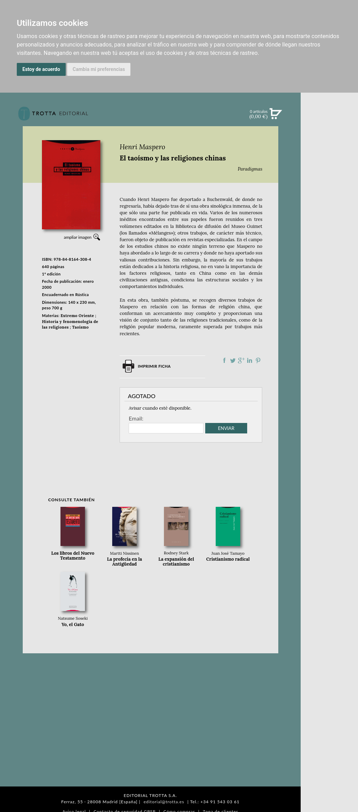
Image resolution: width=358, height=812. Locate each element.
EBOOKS (329, 175)
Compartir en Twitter (233, 360)
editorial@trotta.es (164, 801)
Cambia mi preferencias (99, 69)
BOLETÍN (329, 204)
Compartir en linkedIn (249, 360)
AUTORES (329, 343)
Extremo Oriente (77, 315)
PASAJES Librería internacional (329, 371)
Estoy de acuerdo (41, 69)
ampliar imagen (77, 237)
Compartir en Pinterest (258, 360)
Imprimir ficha (154, 366)
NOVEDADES (329, 146)
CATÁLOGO (329, 160)
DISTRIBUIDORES (330, 361)
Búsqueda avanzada (329, 124)
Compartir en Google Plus (241, 360)
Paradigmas (250, 169)
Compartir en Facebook (224, 360)
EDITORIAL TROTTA (329, 303)
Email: (136, 419)
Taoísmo (80, 327)
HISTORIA (329, 352)
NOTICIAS (329, 189)
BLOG (329, 218)
